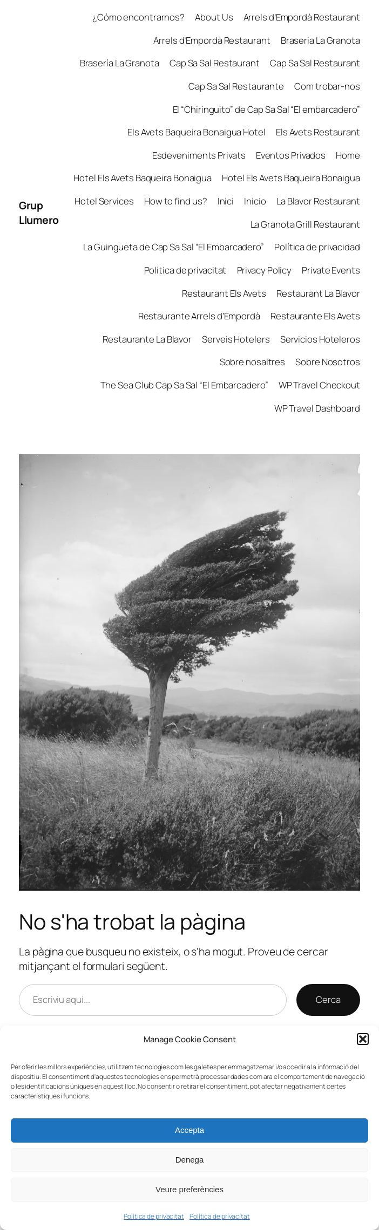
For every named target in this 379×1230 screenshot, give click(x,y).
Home (348, 155)
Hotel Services (104, 201)
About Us (214, 17)
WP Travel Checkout (319, 385)
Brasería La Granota (119, 63)
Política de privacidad (317, 247)
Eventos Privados (291, 155)
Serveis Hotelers (235, 339)
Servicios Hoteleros (320, 339)
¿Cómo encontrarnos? (138, 17)
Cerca (328, 999)
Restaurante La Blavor (147, 339)
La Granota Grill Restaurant (305, 224)
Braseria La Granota (320, 40)
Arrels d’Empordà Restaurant (301, 17)
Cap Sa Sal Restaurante (236, 86)
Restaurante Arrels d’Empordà (199, 316)
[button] (362, 1039)
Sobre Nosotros (327, 362)
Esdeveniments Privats (199, 155)
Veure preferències (189, 1189)
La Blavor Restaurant (318, 201)
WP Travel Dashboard (317, 408)
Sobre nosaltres (253, 362)
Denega (189, 1159)
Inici (226, 201)
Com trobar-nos (327, 86)
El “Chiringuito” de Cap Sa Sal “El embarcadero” (266, 109)
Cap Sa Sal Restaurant (215, 63)
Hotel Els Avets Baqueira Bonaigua (142, 178)
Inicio (255, 201)
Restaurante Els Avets (315, 316)
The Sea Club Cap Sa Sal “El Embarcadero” (184, 385)
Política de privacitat (154, 1216)
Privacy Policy (264, 270)
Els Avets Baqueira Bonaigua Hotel (196, 132)
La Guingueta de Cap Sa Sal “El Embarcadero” (173, 247)
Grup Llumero (39, 212)
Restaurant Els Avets (224, 293)
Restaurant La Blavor (318, 293)
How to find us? (175, 201)
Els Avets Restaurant (318, 132)
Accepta (189, 1130)
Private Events (331, 270)
